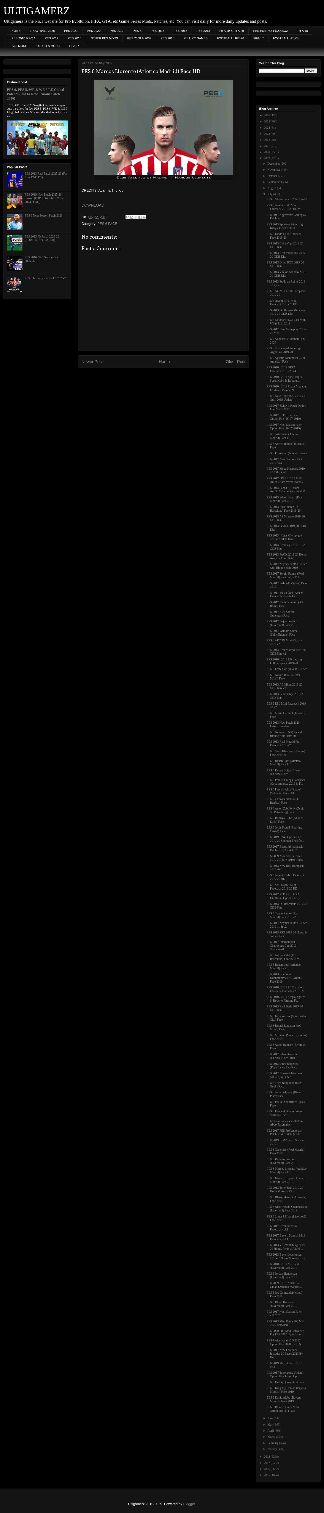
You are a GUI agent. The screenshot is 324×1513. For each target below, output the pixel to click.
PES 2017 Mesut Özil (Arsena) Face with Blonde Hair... (285, 594)
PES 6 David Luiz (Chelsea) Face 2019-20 (284, 235)
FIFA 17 (258, 38)
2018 (267, 1456)
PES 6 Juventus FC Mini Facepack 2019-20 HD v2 (284, 207)
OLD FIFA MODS (48, 46)
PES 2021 (71, 30)
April (271, 1430)
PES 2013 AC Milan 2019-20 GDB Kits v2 (284, 686)
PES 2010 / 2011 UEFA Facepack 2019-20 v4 (281, 369)
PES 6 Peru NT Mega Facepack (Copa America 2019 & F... (286, 781)
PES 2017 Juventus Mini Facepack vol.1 (282, 1227)
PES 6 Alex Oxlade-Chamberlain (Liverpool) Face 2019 (287, 1208)
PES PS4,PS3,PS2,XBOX (270, 30)
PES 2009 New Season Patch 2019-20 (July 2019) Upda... (285, 857)
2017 (267, 1463)
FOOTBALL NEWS (286, 38)
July (270, 194)
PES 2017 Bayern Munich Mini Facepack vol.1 (286, 1237)
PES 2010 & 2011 (23, 38)
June (270, 1418)
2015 (267, 1475)
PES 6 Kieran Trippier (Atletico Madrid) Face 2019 (286, 1180)
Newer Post (92, 361)
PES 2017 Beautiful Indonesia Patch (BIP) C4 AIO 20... (285, 848)
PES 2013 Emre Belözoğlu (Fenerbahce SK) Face (283, 1065)
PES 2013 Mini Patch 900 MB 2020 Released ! (285, 1323)
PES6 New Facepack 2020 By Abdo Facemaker (285, 1122)
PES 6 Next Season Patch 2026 (44, 215)
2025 (267, 121)
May (270, 1424)
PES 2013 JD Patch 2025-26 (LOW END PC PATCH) (42, 238)
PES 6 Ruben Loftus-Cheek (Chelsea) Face (283, 772)
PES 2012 (51, 38)
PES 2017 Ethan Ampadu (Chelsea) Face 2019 (282, 1056)
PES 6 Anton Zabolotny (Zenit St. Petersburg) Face (285, 810)
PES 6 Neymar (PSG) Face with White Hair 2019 (286, 321)
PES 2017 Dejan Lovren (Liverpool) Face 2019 (282, 623)
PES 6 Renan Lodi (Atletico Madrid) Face (284, 966)
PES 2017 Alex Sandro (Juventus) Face (281, 613)
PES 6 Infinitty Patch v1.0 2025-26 (46, 278)
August (272, 188)
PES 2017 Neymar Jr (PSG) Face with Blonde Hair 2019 (287, 565)
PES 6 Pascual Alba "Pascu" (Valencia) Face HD (284, 791)
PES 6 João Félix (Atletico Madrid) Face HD (283, 436)
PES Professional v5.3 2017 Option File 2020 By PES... (285, 1342)
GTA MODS (19, 46)
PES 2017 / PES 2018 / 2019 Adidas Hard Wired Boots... (285, 480)
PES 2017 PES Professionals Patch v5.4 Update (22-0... (284, 1132)
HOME (16, 30)
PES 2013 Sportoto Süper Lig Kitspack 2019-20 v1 (285, 226)
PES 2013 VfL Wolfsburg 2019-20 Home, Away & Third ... (286, 1246)
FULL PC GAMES (196, 38)
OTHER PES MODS (104, 38)
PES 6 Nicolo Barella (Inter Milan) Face (283, 676)
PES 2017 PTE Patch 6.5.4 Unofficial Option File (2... (285, 896)
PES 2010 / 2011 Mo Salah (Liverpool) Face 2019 (283, 1265)
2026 (267, 115)
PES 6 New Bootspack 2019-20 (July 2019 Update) (286, 397)
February (273, 1443)
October (272, 176)
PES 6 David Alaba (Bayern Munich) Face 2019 (284, 1399)
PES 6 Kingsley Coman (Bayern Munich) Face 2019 (286, 1389)
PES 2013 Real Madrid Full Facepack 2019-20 (283, 743)
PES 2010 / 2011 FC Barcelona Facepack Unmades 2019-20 (286, 989)
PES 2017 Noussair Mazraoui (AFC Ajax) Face (285, 1075)
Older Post (235, 361)
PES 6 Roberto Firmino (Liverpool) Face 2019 (282, 1161)
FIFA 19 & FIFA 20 (231, 30)
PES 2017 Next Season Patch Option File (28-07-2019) (284, 426)
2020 (267, 152)
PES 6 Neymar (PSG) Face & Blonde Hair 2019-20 (285, 734)
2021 (267, 146)
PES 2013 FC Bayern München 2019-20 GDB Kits (286, 312)
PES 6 (137, 30)
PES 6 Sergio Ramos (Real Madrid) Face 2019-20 (283, 915)
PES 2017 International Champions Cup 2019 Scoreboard (281, 945)
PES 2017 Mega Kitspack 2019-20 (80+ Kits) (286, 470)
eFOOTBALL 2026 (42, 30)
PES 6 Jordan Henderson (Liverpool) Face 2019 (282, 1275)
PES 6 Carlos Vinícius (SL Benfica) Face (283, 800)
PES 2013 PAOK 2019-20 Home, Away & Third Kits (287, 556)
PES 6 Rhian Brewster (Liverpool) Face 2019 (282, 1304)
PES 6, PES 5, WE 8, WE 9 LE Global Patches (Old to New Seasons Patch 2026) (35, 94)
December (274, 163)
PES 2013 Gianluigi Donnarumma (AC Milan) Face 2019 (284, 978)
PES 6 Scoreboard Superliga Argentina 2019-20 (284, 350)
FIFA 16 (74, 46)
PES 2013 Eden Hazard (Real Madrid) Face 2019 (285, 499)
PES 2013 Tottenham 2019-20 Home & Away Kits (285, 1189)
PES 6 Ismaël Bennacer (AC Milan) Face (284, 1027)
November (274, 169)
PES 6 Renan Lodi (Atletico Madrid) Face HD (284, 762)
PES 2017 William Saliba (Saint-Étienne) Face (282, 632)
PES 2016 (74, 38)
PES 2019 (117, 30)
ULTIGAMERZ (36, 10)
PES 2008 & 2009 (139, 38)
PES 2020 (94, 30)
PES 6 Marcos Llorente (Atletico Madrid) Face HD (287, 1170)
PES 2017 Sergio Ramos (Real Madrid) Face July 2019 (285, 575)
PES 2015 (167, 38)
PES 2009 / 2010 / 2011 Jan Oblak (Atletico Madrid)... (284, 1285)
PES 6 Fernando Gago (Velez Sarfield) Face (284, 1113)
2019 (267, 158)
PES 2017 (157, 30)
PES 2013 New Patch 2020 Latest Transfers (283, 724)
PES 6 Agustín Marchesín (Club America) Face (286, 359)
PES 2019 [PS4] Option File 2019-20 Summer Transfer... (285, 838)
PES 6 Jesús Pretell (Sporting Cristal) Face (284, 829)
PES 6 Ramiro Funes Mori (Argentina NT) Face (283, 1408)
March (271, 1436)
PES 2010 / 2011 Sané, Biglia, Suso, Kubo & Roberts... (285, 378)
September (274, 182)
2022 (267, 139)
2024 (267, 127)
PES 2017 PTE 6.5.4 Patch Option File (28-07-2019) (284, 417)
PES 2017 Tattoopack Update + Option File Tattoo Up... (286, 1374)
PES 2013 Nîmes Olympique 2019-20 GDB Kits (284, 537)
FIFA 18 (302, 30)
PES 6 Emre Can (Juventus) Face (287, 453)
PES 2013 (203, 30)
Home (164, 361)
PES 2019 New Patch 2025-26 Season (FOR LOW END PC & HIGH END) (44, 198)
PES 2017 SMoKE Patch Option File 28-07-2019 (286, 407)
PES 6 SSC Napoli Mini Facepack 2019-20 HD (282, 886)
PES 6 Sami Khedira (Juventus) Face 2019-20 (286, 753)
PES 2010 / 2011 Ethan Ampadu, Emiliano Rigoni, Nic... (287, 388)
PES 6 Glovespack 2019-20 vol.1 (287, 199)
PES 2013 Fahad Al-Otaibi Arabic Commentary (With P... (287, 489)
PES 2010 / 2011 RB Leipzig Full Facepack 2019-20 (284, 661)
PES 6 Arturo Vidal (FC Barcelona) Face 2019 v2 (283, 957)
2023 (267, 133)
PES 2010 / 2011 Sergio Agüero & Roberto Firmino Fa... (286, 998)
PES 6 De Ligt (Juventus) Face (285, 1382)
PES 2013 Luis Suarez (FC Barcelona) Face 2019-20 (284, 508)
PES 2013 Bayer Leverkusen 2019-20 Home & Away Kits (286, 1256)
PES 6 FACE (107, 224)
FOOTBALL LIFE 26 (230, 38)
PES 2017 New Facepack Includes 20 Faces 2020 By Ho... (285, 1353)
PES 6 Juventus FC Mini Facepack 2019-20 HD (282, 302)
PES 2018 (180, 30)
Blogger (189, 1504)
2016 (267, 1469)
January (272, 1449)
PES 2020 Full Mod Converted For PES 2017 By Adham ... (285, 1332)
